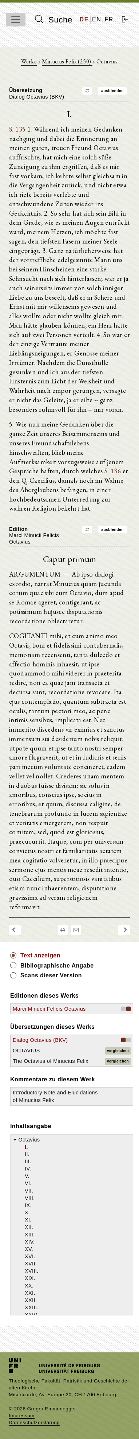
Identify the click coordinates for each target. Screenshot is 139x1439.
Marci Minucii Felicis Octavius (49, 1009)
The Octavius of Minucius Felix (50, 1061)
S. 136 (112, 470)
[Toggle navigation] (15, 19)
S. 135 (17, 129)
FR (109, 19)
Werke (29, 61)
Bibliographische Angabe (57, 965)
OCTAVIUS (26, 1050)
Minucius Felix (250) (67, 61)
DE (84, 19)
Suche (53, 19)
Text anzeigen (40, 955)
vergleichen (118, 1051)
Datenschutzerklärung (34, 1422)
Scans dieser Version (51, 975)
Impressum (22, 1415)
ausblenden (112, 91)
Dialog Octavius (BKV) (40, 1040)
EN (96, 19)
